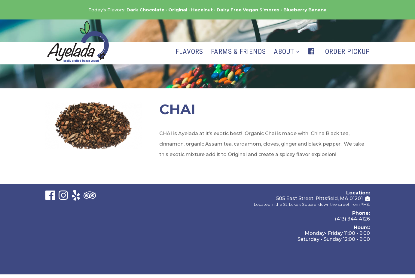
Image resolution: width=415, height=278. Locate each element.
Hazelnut (202, 10)
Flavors (189, 53)
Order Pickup (347, 53)
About (284, 53)
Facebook (312, 57)
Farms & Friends (238, 53)
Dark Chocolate (145, 10)
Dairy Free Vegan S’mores (248, 10)
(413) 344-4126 (352, 219)
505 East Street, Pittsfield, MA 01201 (319, 198)
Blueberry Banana (305, 10)
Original (177, 10)
